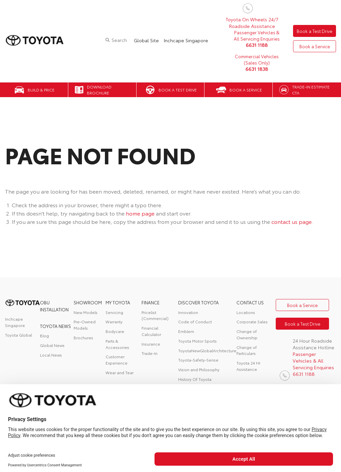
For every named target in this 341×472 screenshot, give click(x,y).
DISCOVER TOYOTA (198, 302)
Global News (52, 345)
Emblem (186, 331)
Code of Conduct (195, 321)
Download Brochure (99, 90)
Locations (245, 312)
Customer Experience (117, 360)
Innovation (188, 312)
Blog (44, 335)
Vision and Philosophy (198, 369)
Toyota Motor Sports (197, 341)
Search (116, 40)
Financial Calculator (151, 331)
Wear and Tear (120, 372)
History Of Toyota (194, 379)
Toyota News (55, 326)
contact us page (291, 221)
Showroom (88, 302)
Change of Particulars (246, 350)
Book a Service (313, 46)
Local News (51, 355)
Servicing (114, 312)
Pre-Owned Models (85, 325)
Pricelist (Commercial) (155, 315)
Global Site (143, 40)
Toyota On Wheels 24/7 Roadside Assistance (249, 22)
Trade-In (150, 353)
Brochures (83, 337)
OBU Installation (54, 305)
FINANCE (151, 302)
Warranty (114, 321)
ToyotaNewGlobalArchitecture (207, 350)
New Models (86, 312)
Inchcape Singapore (183, 40)
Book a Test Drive (313, 30)
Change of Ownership (246, 334)
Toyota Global (18, 335)
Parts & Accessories (117, 344)
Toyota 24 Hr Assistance (248, 366)
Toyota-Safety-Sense (198, 360)
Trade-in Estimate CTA (311, 90)
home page (140, 213)
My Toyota (118, 302)
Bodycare (115, 331)
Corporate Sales (252, 321)
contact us (250, 302)
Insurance (151, 344)
